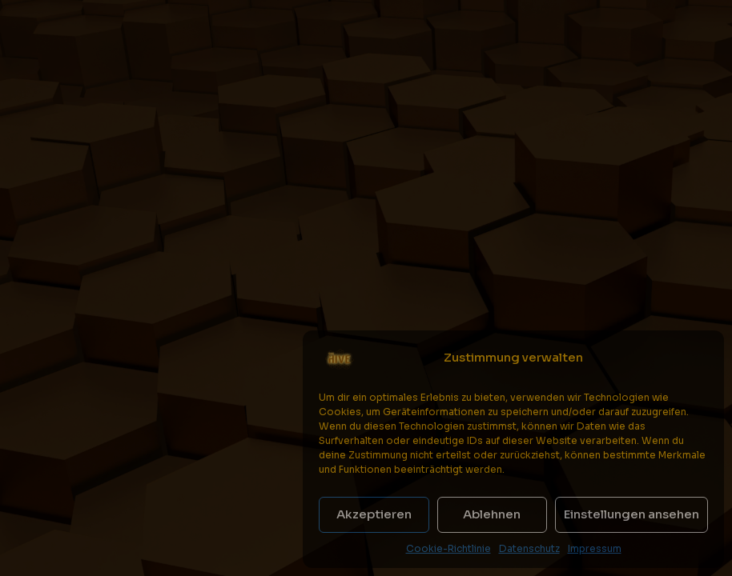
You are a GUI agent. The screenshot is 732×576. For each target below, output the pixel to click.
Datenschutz (529, 548)
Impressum (594, 548)
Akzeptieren (374, 514)
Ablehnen (492, 514)
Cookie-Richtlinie (448, 548)
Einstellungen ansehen (631, 514)
